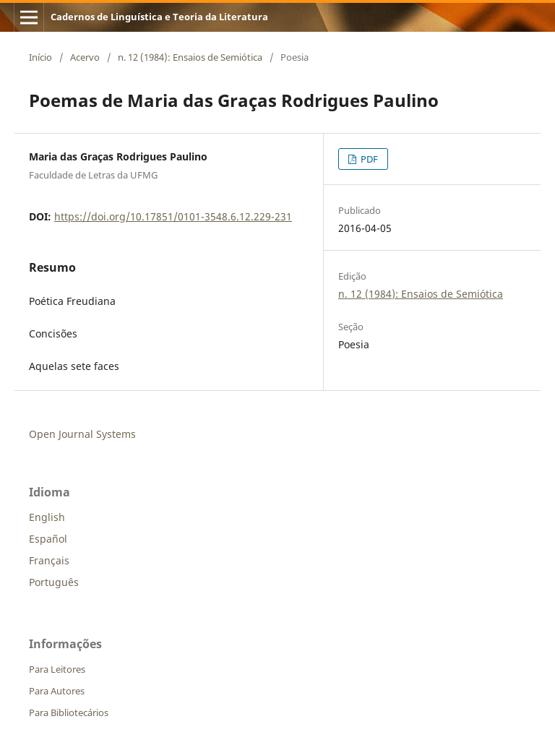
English (47, 517)
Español (48, 539)
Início (40, 57)
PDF (368, 158)
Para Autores (57, 690)
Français (49, 560)
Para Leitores (57, 669)
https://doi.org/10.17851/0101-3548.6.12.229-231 (173, 216)
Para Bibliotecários (68, 712)
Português (54, 582)
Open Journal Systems (82, 434)
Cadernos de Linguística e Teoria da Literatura (159, 16)
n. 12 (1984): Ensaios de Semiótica (190, 57)
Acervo (85, 57)
